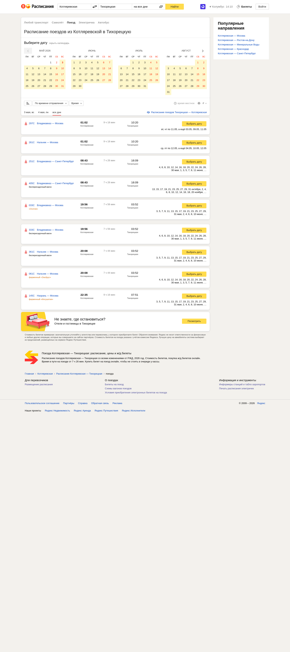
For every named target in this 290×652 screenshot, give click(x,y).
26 (33, 86)
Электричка (87, 22)
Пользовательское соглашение (42, 403)
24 (62, 80)
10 (62, 68)
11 (27, 74)
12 (33, 74)
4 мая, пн (43, 112)
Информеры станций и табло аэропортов (242, 384)
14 (44, 74)
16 (56, 74)
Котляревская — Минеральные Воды (238, 44)
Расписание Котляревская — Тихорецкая (79, 373)
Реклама (117, 403)
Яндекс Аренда (82, 410)
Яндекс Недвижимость (57, 410)
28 (44, 86)
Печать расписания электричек (236, 388)
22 (50, 80)
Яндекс (261, 403)
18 (27, 80)
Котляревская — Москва (231, 35)
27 (39, 86)
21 (44, 80)
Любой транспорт (36, 22)
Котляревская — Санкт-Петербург (237, 53)
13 (39, 74)
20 (39, 80)
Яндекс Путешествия (106, 410)
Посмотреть (194, 321)
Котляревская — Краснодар (233, 49)
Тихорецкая (132, 126)
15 (50, 74)
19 (33, 80)
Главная (29, 373)
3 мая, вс (29, 112)
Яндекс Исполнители (133, 410)
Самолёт (58, 22)
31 (62, 86)
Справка (82, 403)
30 (56, 86)
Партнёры (68, 403)
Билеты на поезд (114, 384)
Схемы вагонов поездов (118, 388)
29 (50, 86)
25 (27, 86)
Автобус (103, 22)
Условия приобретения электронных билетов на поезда (136, 392)
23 (56, 80)
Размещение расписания (39, 384)
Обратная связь (100, 403)
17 (62, 74)
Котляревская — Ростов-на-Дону (236, 40)
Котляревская (86, 126)
